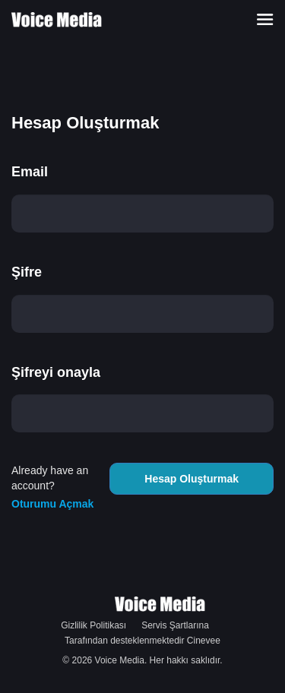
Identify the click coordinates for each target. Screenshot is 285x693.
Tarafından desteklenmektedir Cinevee (142, 640)
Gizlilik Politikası (93, 625)
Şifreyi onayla (55, 372)
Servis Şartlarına (175, 625)
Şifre (26, 272)
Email (29, 171)
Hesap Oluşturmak (191, 479)
